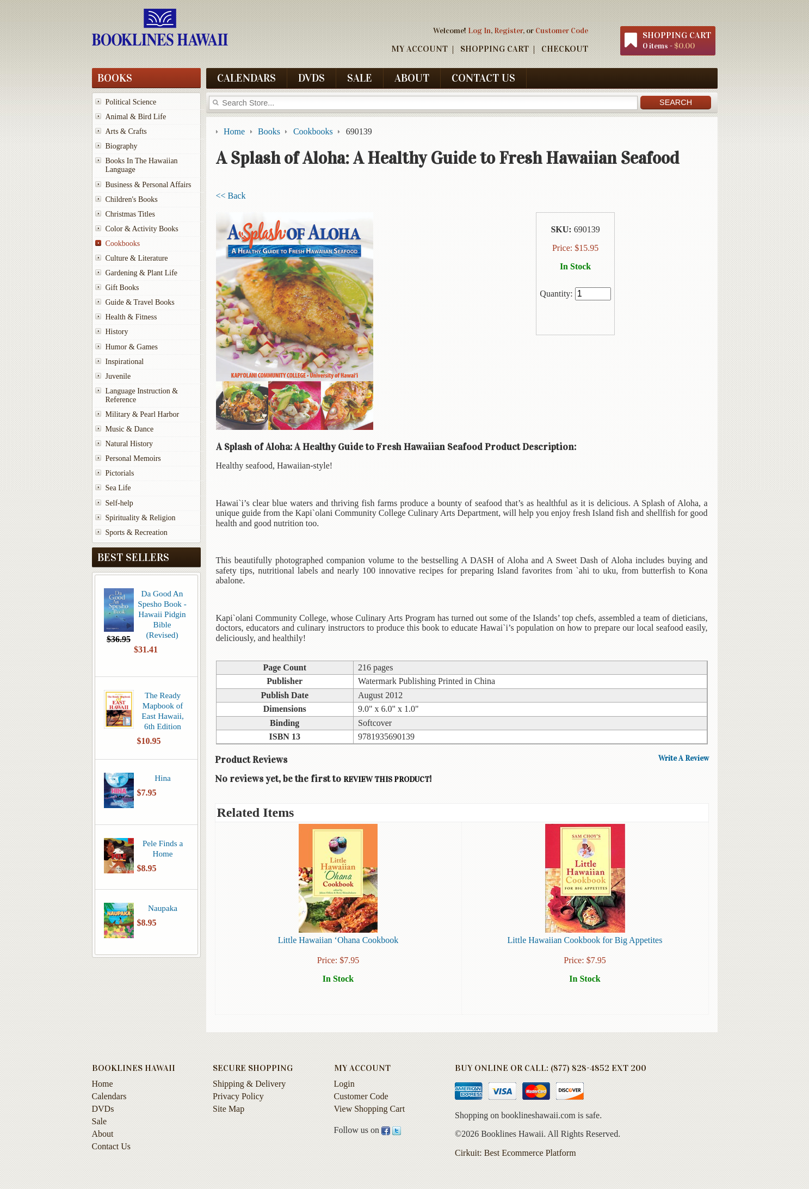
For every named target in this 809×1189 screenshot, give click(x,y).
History (117, 332)
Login (344, 1088)
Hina (163, 778)
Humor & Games (132, 347)
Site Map (228, 1113)
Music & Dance (130, 429)
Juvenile (118, 376)
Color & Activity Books (142, 229)
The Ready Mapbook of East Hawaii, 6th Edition (162, 711)
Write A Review (683, 758)
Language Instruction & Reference (142, 395)
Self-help (119, 503)
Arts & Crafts (126, 131)
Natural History (129, 444)
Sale (359, 77)
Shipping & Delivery (249, 1088)
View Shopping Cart (369, 1113)
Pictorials (120, 473)
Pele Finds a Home (163, 848)
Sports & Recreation (137, 532)
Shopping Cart (494, 49)
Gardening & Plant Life (142, 273)
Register (508, 30)
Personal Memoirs (133, 458)
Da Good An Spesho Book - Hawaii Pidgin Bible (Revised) (162, 614)
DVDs (311, 77)
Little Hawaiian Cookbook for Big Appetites (585, 940)
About (411, 77)
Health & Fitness (131, 317)
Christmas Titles (130, 214)
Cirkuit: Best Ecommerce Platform (515, 1157)
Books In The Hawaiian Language (142, 165)
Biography (122, 146)
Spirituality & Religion (141, 518)
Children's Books (132, 199)
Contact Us (483, 77)
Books (114, 77)
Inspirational (125, 362)
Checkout (564, 49)
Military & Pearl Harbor (143, 414)
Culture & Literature (137, 258)
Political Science (131, 102)
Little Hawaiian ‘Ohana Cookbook (338, 940)
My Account (419, 49)
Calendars (246, 77)
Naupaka (162, 908)
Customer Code (561, 30)
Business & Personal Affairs (149, 185)
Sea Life (118, 488)
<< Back (231, 195)
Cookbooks (123, 243)
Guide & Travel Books (140, 302)
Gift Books (122, 288)
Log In (479, 30)
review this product (386, 779)
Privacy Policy (238, 1101)
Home (102, 1088)
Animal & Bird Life (136, 117)
